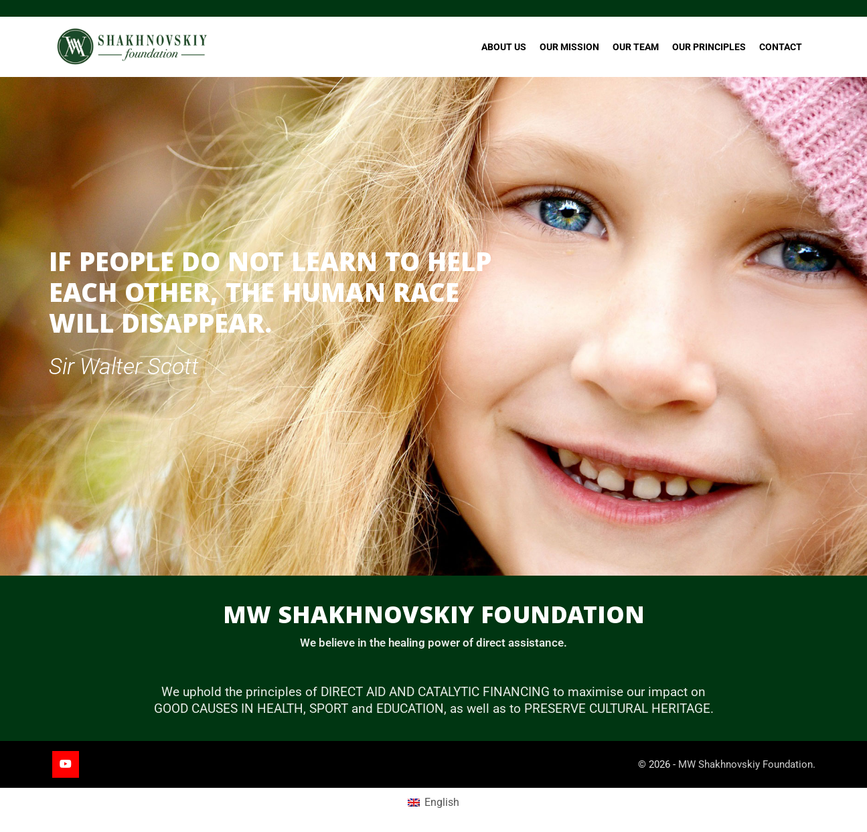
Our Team (636, 46)
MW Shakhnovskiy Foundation (745, 764)
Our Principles (709, 46)
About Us (503, 46)
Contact (780, 46)
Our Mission (569, 46)
